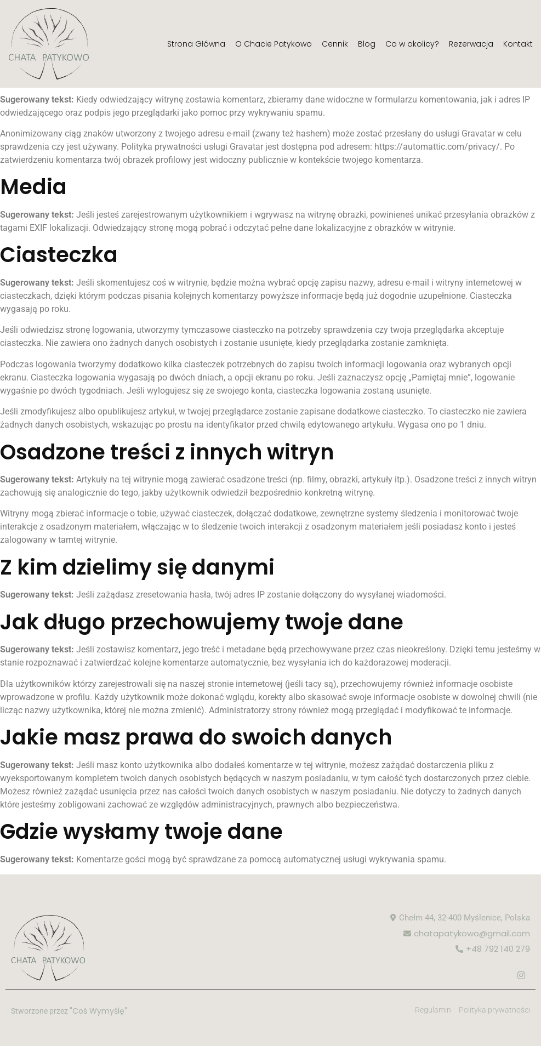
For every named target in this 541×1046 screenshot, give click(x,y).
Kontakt (518, 43)
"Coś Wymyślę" (98, 1010)
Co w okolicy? (412, 43)
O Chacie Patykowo (273, 43)
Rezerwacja (471, 43)
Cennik (335, 43)
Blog (366, 43)
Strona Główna (196, 43)
